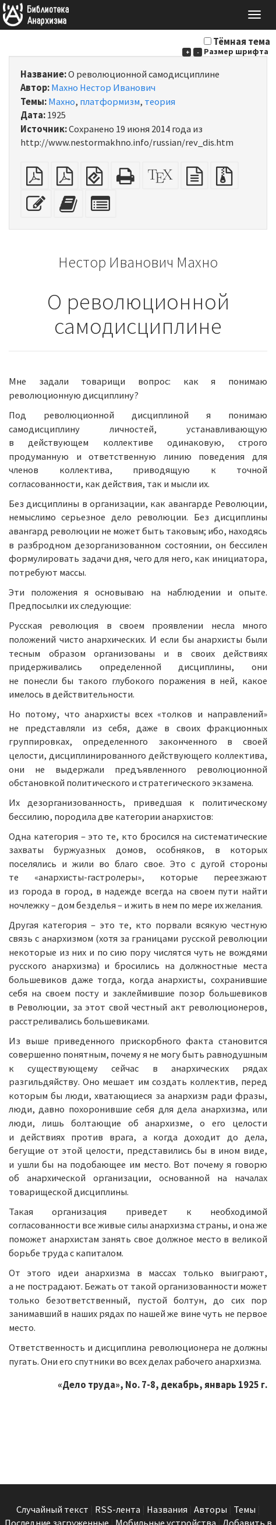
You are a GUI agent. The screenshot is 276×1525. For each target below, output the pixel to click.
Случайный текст (52, 1509)
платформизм (110, 102)
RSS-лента (117, 1509)
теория (159, 102)
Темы (244, 1509)
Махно (61, 102)
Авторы (210, 1509)
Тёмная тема (241, 42)
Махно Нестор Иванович (103, 88)
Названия (167, 1509)
